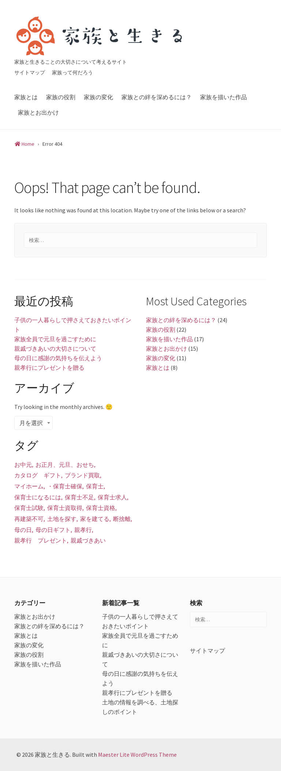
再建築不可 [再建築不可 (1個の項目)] (29, 518)
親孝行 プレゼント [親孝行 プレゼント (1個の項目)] (40, 540)
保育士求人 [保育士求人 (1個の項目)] (112, 497)
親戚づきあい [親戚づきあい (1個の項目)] (88, 540)
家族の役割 (60, 97)
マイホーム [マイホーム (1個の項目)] (29, 486)
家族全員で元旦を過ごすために (55, 339)
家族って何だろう (72, 72)
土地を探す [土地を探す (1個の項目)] (61, 518)
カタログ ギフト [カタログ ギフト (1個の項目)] (37, 475)
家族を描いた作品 (223, 97)
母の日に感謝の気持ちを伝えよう (58, 358)
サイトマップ (29, 72)
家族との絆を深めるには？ (156, 97)
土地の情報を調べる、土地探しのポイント (140, 707)
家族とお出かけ (38, 112)
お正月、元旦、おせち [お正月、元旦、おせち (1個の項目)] (64, 464)
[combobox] (33, 423)
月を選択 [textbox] (31, 423)
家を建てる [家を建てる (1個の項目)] (94, 518)
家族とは (26, 97)
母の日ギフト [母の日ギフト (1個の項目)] (53, 529)
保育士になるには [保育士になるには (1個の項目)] (37, 497)
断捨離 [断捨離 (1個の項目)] (122, 518)
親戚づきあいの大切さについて (55, 348)
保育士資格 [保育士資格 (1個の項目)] (100, 507)
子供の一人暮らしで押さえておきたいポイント (72, 324)
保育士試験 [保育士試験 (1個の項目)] (29, 507)
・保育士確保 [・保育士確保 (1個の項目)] (64, 486)
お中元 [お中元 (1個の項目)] (23, 464)
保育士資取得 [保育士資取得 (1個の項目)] (64, 507)
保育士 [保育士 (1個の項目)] (95, 486)
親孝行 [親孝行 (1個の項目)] (83, 529)
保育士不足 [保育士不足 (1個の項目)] (79, 497)
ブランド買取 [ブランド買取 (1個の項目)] (82, 475)
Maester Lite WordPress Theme (137, 754)
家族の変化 (98, 97)
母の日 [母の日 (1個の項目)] (23, 529)
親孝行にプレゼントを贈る (49, 367)
